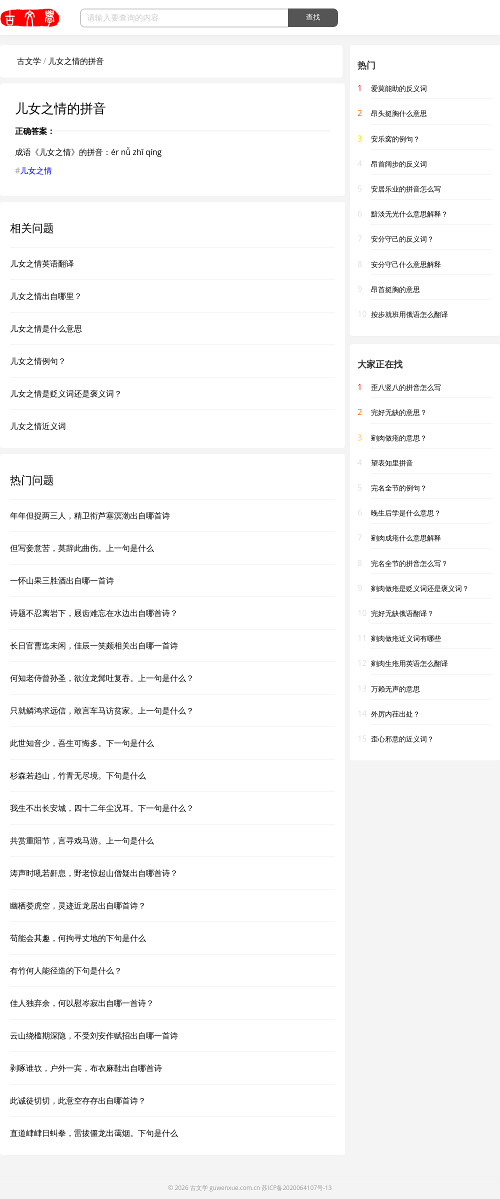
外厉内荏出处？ (395, 713)
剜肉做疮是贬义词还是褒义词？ (420, 588)
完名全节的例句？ (399, 487)
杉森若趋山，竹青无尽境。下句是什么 (78, 775)
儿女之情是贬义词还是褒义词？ (66, 393)
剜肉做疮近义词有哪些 (406, 638)
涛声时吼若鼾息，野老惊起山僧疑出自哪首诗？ (94, 873)
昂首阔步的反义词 (399, 163)
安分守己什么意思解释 (406, 264)
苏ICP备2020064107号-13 (297, 1188)
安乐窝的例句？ (395, 139)
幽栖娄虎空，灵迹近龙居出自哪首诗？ (78, 905)
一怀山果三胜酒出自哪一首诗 (62, 580)
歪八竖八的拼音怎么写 (406, 387)
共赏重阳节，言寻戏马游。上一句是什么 (82, 840)
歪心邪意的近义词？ (402, 739)
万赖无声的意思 (395, 689)
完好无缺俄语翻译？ (402, 613)
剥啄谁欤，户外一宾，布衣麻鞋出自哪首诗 (86, 1068)
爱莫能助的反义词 (399, 88)
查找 (313, 17)
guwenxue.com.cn (235, 1188)
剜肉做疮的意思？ (399, 437)
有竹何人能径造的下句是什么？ (66, 970)
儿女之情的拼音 (76, 61)
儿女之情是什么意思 (46, 328)
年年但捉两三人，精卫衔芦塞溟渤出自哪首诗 (90, 515)
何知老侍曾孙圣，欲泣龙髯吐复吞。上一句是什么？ (102, 678)
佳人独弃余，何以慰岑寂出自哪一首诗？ (82, 1003)
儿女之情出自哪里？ (46, 296)
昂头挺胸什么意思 (399, 113)
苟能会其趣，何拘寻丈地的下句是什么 (78, 938)
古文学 (29, 61)
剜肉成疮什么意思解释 (406, 537)
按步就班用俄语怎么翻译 (409, 314)
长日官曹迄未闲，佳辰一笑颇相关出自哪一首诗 (94, 645)
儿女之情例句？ (38, 361)
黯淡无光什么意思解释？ (409, 213)
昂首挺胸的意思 (395, 289)
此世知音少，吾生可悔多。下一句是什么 (82, 743)
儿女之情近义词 (38, 426)
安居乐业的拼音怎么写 (406, 189)
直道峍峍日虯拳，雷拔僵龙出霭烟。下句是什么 (94, 1133)
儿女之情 (36, 170)
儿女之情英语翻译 (42, 263)
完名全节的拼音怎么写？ (409, 563)
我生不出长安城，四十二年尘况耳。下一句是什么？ (102, 808)
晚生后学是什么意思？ (406, 513)
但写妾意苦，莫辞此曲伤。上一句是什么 (82, 548)
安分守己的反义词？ (402, 239)
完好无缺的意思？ (399, 412)
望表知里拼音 (392, 463)
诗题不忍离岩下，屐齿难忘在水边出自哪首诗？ (94, 613)
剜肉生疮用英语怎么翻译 (409, 663)
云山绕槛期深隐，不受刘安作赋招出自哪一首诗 (94, 1035)
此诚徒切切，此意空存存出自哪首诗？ (78, 1100)
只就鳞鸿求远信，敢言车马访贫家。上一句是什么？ (102, 710)
